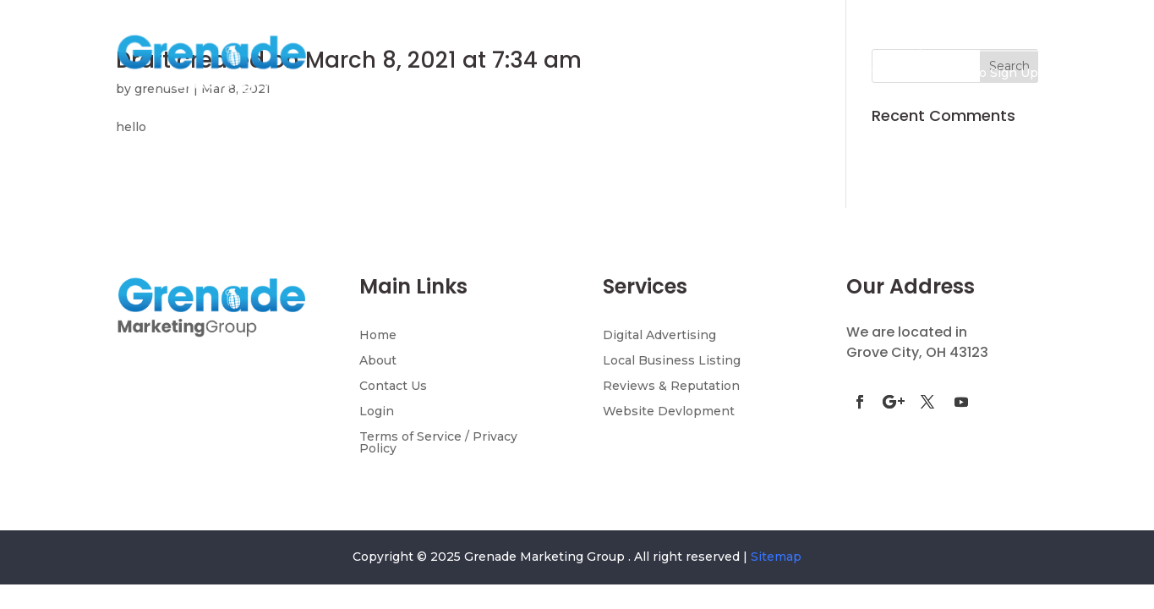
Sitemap (776, 556)
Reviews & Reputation (671, 386)
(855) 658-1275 (982, 34)
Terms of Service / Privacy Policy (438, 443)
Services (688, 73)
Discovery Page (579, 73)
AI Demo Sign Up (985, 73)
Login (376, 412)
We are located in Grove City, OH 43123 (917, 342)
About (378, 361)
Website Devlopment (669, 412)
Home (494, 73)
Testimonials (789, 73)
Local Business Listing (672, 361)
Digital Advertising (659, 336)
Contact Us (881, 73)
